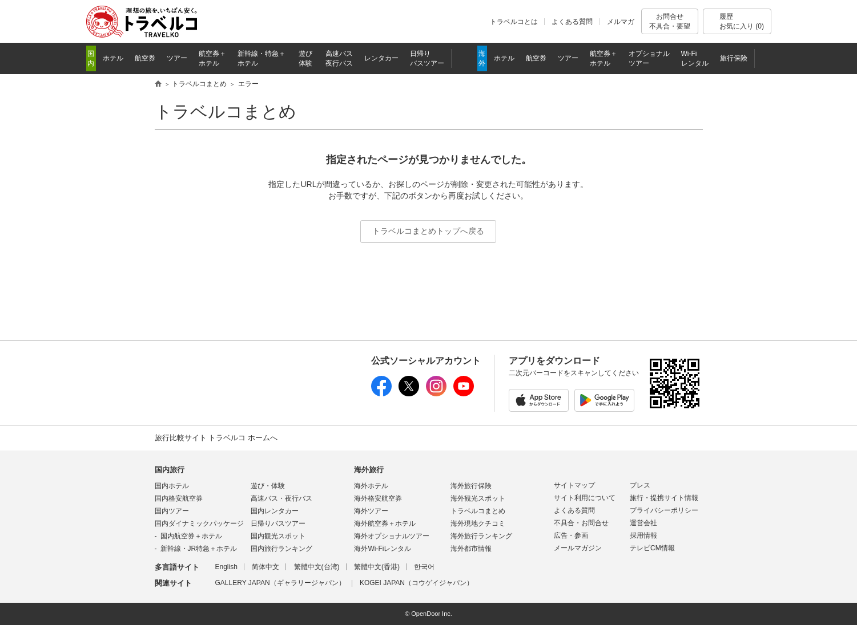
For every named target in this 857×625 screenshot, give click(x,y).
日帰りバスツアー (278, 523)
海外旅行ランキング (481, 536)
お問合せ (669, 21)
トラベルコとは (514, 21)
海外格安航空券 (378, 498)
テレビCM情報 (652, 548)
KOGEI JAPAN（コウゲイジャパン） (416, 583)
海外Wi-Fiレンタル (382, 549)
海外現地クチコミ (477, 523)
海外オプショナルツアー (391, 536)
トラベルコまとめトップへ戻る (428, 231)
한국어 (424, 567)
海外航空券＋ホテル (385, 523)
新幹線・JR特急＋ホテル (199, 549)
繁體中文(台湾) (317, 567)
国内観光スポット (278, 536)
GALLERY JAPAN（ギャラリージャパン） (280, 583)
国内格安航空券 (179, 498)
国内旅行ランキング (281, 549)
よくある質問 (572, 21)
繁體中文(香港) (377, 567)
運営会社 (643, 523)
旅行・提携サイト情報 (664, 498)
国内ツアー (172, 511)
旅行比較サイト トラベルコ (158, 84)
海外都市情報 (471, 549)
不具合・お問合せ (581, 523)
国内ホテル (172, 486)
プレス (640, 485)
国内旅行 (169, 469)
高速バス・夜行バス (281, 498)
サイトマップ (574, 485)
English (226, 567)
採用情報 (643, 535)
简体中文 (265, 567)
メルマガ (620, 21)
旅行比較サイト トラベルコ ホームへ (216, 437)
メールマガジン (578, 548)
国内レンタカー (275, 511)
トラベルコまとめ (225, 111)
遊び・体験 (268, 486)
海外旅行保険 (471, 486)
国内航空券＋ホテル (191, 536)
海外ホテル (371, 486)
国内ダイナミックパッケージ (199, 523)
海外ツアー (371, 511)
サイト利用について (584, 498)
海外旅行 (369, 469)
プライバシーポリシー (664, 510)
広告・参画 (571, 535)
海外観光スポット (477, 498)
